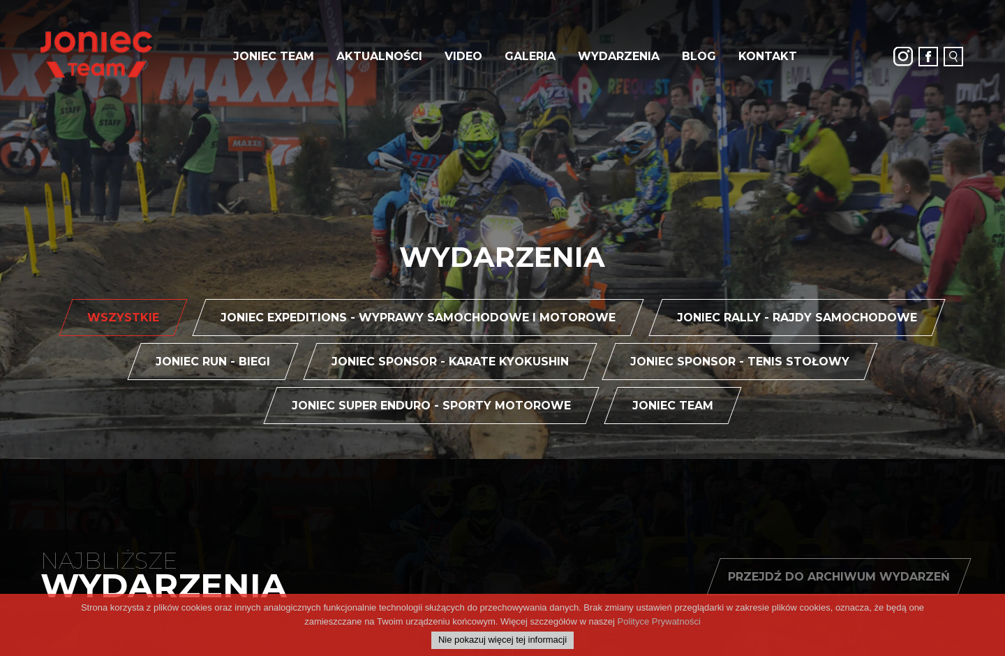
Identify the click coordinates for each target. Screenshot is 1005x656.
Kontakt (767, 56)
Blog (699, 56)
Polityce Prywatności (659, 633)
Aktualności (379, 56)
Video (463, 56)
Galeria (530, 56)
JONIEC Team (273, 56)
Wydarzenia (619, 56)
